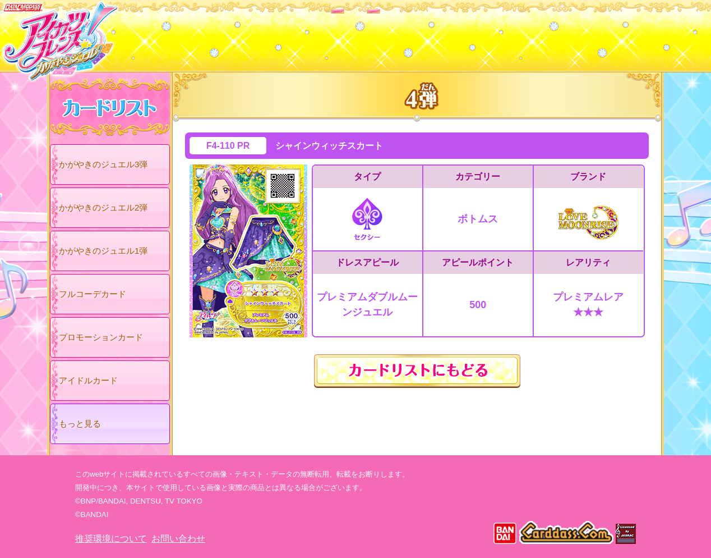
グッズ (427, 33)
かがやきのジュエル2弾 (103, 207)
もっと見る (80, 423)
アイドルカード (88, 380)
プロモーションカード (101, 337)
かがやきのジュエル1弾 (103, 250)
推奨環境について (111, 538)
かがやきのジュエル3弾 (103, 164)
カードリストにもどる (417, 371)
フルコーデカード (92, 294)
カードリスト (284, 33)
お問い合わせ (178, 538)
